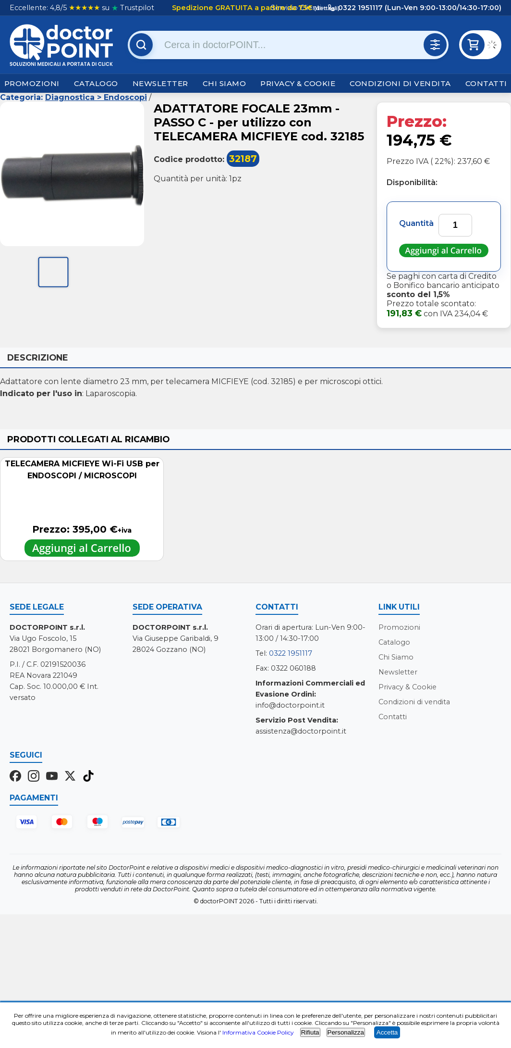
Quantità (416, 223)
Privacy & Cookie (297, 83)
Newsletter (160, 83)
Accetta (387, 1032)
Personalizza (346, 1032)
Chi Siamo (224, 83)
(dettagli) (326, 8)
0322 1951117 (290, 653)
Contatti (486, 83)
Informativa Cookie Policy (258, 1032)
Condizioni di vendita (400, 83)
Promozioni (32, 83)
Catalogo (96, 83)
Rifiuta (310, 1032)
